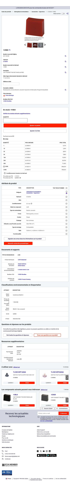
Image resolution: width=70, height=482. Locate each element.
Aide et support (41, 430)
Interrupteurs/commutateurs (21, 11)
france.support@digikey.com (11, 456)
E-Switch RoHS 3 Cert (23, 269)
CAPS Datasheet (22, 259)
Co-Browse (6, 459)
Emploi (4, 436)
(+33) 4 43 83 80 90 (8, 454)
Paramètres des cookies (36, 480)
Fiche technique (8, 95)
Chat (4, 451)
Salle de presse (6, 442)
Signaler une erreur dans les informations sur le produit (25, 239)
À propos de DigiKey (7, 430)
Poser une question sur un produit (47, 335)
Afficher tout (16, 367)
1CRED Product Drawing (24, 279)
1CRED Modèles (7, 101)
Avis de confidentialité (46, 421)
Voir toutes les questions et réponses (17, 335)
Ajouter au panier (35, 125)
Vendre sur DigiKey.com (8, 434)
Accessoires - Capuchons (38, 11)
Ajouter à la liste (35, 131)
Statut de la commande (43, 432)
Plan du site (5, 438)
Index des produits (6, 11)
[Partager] (67, 13)
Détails (27, 383)
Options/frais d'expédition (43, 434)
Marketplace (5, 432)
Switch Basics (21, 265)
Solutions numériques (7, 440)
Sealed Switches (22, 264)
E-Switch (5, 61)
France (8, 478)
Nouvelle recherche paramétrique (18, 243)
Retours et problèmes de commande (46, 436)
